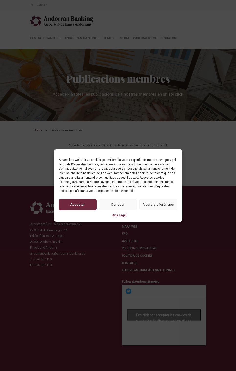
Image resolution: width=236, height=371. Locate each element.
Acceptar (77, 204)
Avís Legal (119, 215)
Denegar (117, 204)
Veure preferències (158, 204)
